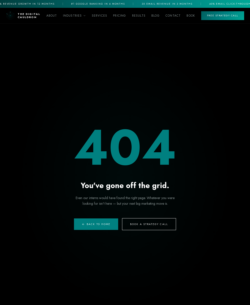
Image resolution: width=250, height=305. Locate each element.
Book (191, 16)
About (51, 16)
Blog (155, 16)
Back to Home (96, 224)
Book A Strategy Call (149, 224)
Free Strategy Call (222, 15)
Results (139, 16)
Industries (74, 16)
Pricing (119, 16)
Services (99, 16)
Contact (173, 16)
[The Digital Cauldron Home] (23, 15)
